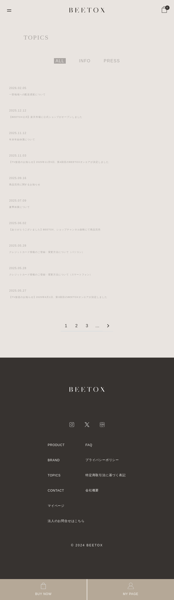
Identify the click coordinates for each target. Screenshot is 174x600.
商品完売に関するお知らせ (24, 184)
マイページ (56, 506)
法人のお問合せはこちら (66, 521)
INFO (85, 61)
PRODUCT (56, 445)
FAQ (88, 445)
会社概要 (92, 490)
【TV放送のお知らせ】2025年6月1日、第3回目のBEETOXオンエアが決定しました (58, 297)
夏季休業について (19, 207)
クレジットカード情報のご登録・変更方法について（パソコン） (46, 252)
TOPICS (54, 475)
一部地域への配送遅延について (27, 94)
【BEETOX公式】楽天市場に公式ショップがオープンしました (45, 117)
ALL (60, 61)
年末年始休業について (22, 139)
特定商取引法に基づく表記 (105, 475)
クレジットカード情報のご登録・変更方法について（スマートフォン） (50, 274)
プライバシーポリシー (102, 460)
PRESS (112, 61)
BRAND (54, 460)
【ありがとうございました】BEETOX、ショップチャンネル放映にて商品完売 (55, 229)
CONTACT (56, 490)
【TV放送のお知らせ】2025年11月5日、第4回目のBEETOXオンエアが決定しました (59, 162)
